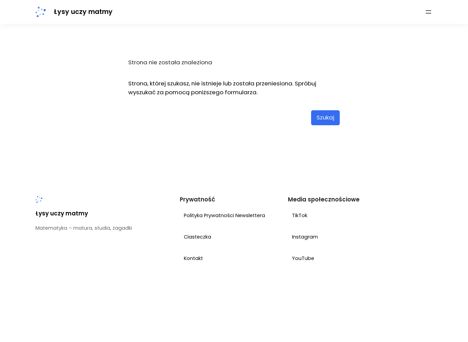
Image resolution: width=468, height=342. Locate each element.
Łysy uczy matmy (83, 11)
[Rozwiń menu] (428, 12)
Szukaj (325, 117)
